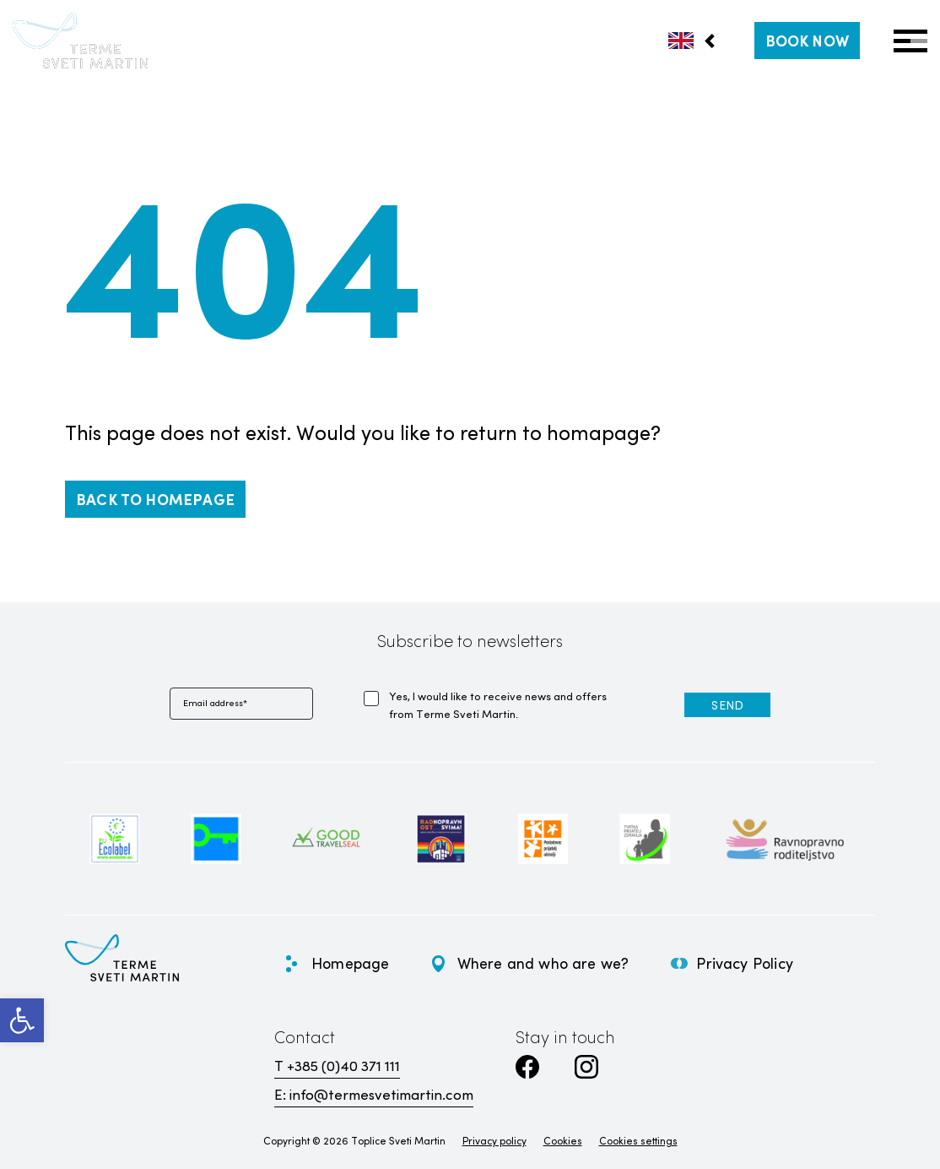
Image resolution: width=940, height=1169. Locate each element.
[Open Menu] (910, 41)
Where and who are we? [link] (543, 963)
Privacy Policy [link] (744, 963)
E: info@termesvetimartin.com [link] (373, 1094)
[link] (22, 1020)
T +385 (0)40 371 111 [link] (337, 1065)
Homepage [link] (350, 963)
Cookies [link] (562, 1140)
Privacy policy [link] (494, 1140)
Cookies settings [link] (638, 1140)
